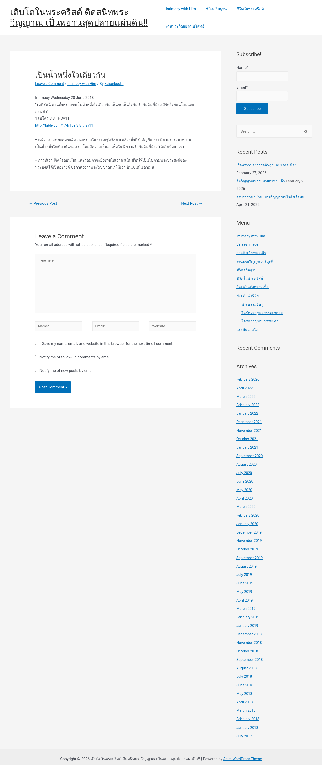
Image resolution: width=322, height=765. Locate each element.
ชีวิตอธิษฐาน (217, 14)
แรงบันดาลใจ (247, 325)
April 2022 (245, 383)
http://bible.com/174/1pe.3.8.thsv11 (65, 119)
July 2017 (244, 731)
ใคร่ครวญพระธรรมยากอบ (263, 308)
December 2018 (249, 629)
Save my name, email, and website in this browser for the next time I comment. (107, 341)
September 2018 (250, 655)
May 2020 (244, 485)
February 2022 (248, 400)
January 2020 (247, 519)
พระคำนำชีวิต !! (249, 291)
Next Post (191, 197)
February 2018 (248, 714)
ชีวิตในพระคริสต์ (248, 14)
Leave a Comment (50, 77)
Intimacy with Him (184, 14)
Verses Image (247, 240)
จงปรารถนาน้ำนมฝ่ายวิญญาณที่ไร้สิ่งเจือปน (271, 193)
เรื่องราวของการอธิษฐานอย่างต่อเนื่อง (266, 160)
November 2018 (249, 638)
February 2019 (248, 613)
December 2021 (249, 417)
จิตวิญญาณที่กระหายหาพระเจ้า (262, 177)
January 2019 (247, 621)
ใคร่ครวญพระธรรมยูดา (261, 317)
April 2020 (245, 494)
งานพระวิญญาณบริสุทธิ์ (289, 14)
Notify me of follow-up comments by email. (75, 355)
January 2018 (247, 723)
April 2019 (245, 595)
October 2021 (247, 434)
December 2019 (249, 528)
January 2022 (247, 409)
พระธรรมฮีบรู (253, 300)
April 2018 (245, 697)
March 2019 (246, 604)
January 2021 (247, 443)
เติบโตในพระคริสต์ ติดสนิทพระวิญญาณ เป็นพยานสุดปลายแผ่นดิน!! (79, 14)
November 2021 (249, 426)
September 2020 (250, 451)
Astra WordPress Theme (242, 754)
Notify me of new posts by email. (66, 368)
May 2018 (244, 689)
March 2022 (246, 392)
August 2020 (247, 460)
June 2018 (245, 680)
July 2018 (244, 672)
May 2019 (244, 587)
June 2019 (245, 579)
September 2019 (250, 553)
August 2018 (247, 663)
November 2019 (249, 536)
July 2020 (244, 468)
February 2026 (248, 375)
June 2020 (245, 477)
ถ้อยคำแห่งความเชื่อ (253, 282)
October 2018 (247, 647)
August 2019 (247, 562)
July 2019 (244, 570)
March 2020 (246, 502)
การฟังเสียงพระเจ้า (251, 248)
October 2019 (247, 545)
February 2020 (248, 511)
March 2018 (246, 706)
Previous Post (44, 197)
